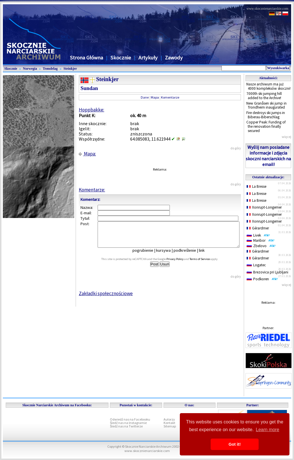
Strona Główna (86, 57)
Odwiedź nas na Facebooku (130, 419)
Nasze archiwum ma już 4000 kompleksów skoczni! (268, 86)
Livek (258, 235)
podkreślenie (189, 255)
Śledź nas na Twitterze (126, 426)
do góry (235, 148)
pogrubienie (146, 255)
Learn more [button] (267, 429)
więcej (286, 137)
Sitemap (170, 426)
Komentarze (170, 97)
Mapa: (87, 154)
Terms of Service (206, 264)
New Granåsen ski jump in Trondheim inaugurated (266, 105)
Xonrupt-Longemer (264, 207)
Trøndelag (50, 69)
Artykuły (148, 57)
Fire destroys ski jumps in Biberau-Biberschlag (265, 114)
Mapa (155, 97)
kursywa (167, 255)
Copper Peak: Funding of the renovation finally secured (266, 126)
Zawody (174, 57)
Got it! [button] (235, 444)
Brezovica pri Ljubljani (267, 272)
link (206, 255)
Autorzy (169, 419)
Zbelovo (261, 245)
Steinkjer (70, 69)
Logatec (256, 265)
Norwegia (30, 69)
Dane (145, 97)
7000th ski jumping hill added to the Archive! (264, 95)
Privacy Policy (181, 264)
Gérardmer (258, 228)
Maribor (261, 240)
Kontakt (169, 423)
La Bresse (256, 186)
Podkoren (262, 279)
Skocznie (120, 57)
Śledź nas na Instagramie (128, 423)
